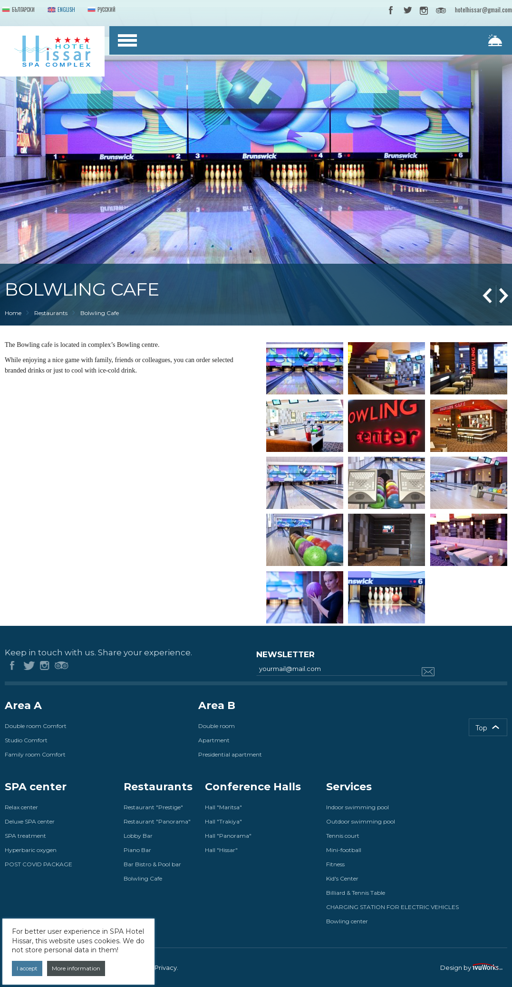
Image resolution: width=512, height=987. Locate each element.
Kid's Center (342, 878)
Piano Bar (137, 849)
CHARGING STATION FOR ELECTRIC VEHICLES (392, 906)
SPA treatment (25, 835)
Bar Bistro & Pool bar (152, 864)
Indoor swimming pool (357, 807)
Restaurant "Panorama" (157, 821)
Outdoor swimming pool (360, 821)
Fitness (335, 864)
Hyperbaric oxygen (31, 849)
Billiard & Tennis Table (355, 892)
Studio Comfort (26, 740)
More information (76, 968)
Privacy (166, 967)
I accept (27, 968)
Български (17, 10)
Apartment (214, 740)
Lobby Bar (138, 835)
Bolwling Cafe (143, 878)
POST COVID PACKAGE (38, 864)
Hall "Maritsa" (223, 807)
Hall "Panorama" (228, 835)
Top (481, 728)
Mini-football (343, 849)
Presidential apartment (230, 754)
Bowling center (347, 921)
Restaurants (51, 312)
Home (13, 312)
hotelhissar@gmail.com (483, 9)
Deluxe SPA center (30, 821)
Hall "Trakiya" (223, 821)
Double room (216, 725)
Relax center (21, 807)
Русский (101, 10)
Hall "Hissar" (221, 849)
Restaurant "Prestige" (153, 807)
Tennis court (342, 835)
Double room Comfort (36, 725)
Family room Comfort (35, 754)
